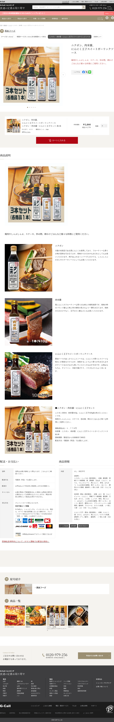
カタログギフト (35, 693)
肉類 (4, 688)
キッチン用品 (53, 691)
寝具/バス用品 (53, 693)
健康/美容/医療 (82, 691)
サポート (111, 1)
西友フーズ (10, 31)
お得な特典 (104, 1)
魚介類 (5, 686)
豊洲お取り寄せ (35, 688)
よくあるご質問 (88, 713)
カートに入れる (58, 140)
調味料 (5, 25)
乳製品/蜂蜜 (20, 693)
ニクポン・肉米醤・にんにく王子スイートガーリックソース (69, 36)
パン (18, 695)
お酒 (18, 686)
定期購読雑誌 (53, 686)
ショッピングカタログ (103, 683)
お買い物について (102, 686)
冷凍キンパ (97, 36)
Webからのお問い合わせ (94, 656)
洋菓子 (5, 693)
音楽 (65, 686)
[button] (27, 107)
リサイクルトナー (83, 681)
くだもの (5, 683)
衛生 (79, 688)
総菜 (32, 683)
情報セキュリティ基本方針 (42, 713)
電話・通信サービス (87, 1)
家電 (50, 688)
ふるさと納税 (75, 1)
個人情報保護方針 (24, 713)
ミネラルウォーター (23, 683)
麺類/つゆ (20, 681)
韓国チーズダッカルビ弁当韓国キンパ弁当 (31, 36)
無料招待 (65, 18)
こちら (28, 132)
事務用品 (66, 691)
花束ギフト (52, 683)
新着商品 (55, 18)
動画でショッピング (55, 681)
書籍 (65, 688)
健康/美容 (34, 695)
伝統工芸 (66, 695)
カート (112, 20)
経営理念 (12, 713)
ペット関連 (67, 681)
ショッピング (65, 1)
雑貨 (50, 695)
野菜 (4, 691)
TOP (1, 25)
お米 (4, 681)
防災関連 (80, 686)
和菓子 (5, 695)
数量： (97, 126)
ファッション (68, 683)
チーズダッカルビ (7, 36)
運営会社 (3, 713)
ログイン (107, 20)
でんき (96, 1)
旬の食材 (33, 686)
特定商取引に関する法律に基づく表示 (67, 713)
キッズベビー (68, 693)
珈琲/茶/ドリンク (22, 688)
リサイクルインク (83, 683)
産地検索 (33, 691)
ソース (10, 25)
